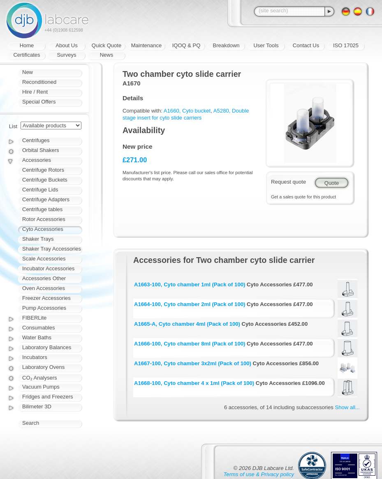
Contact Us (306, 45)
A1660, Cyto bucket (187, 111)
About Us (66, 45)
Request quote (288, 182)
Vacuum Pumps (41, 387)
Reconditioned (39, 82)
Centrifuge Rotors (43, 170)
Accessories (36, 160)
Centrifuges (35, 140)
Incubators (34, 357)
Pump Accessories (44, 308)
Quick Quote (106, 45)
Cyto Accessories (42, 229)
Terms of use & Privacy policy (259, 474)
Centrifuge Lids (40, 190)
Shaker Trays (38, 239)
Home (27, 45)
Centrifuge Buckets (44, 180)
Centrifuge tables (42, 209)
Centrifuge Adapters (45, 199)
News (106, 55)
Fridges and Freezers (47, 397)
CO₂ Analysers (39, 378)
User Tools (265, 45)
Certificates (26, 55)
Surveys (66, 55)
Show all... (347, 407)
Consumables (38, 328)
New (27, 72)
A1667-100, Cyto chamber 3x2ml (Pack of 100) (192, 363)
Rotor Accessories (43, 219)
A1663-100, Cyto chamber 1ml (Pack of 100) (189, 284)
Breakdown (226, 45)
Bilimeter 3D (36, 406)
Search (30, 423)
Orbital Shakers (40, 150)
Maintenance (146, 45)
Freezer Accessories (46, 298)
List (13, 126)
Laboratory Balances (46, 347)
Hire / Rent (35, 92)
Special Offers (39, 102)
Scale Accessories (44, 259)
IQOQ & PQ (186, 45)
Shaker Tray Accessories (51, 249)
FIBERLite (34, 318)
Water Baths (36, 337)
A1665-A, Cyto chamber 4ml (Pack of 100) (187, 324)
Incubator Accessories (48, 268)
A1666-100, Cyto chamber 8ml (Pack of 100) (189, 344)
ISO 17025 (346, 45)
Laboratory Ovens (43, 367)
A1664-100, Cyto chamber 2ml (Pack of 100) (189, 304)
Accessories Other (44, 278)
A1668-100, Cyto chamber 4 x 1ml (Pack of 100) (194, 383)
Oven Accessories (43, 288)
